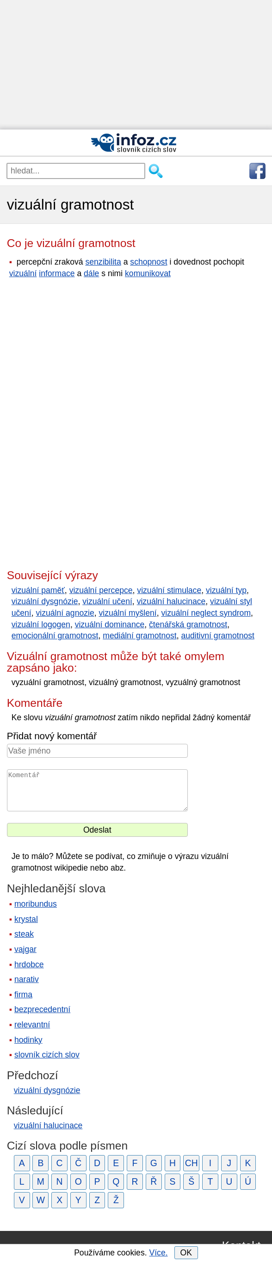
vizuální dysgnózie (45, 601)
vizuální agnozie (65, 613)
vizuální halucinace (171, 601)
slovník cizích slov (47, 1054)
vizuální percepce (101, 590)
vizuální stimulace (169, 590)
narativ (26, 979)
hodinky (28, 1040)
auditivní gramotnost (217, 635)
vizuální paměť (38, 590)
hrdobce (29, 964)
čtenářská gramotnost (188, 624)
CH (191, 1163)
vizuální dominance (110, 624)
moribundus (35, 904)
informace (56, 273)
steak (24, 934)
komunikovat (148, 273)
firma (23, 994)
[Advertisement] (136, 65)
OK (186, 1252)
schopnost (148, 261)
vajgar (25, 949)
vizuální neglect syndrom (206, 613)
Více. (158, 1252)
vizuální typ (226, 590)
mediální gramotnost (139, 635)
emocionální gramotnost (55, 635)
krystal (26, 919)
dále (91, 273)
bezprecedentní (42, 1009)
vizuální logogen (41, 624)
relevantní (32, 1024)
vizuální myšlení (127, 613)
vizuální (23, 273)
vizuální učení (107, 601)
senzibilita (103, 261)
